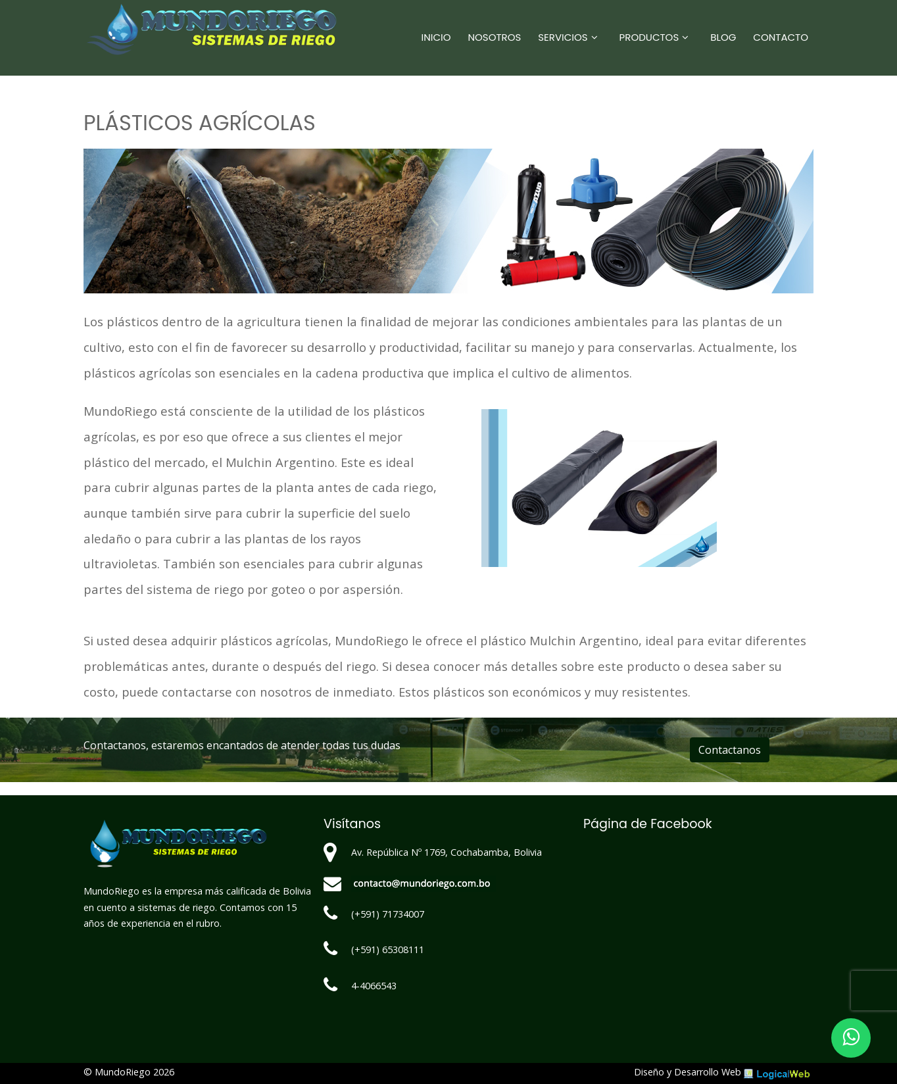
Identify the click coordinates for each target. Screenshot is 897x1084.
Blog (723, 37)
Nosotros (494, 37)
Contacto (780, 37)
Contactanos (729, 750)
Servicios (562, 37)
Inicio (436, 37)
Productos (649, 37)
